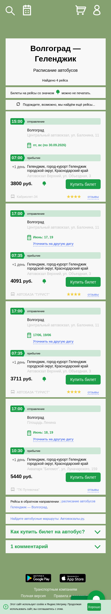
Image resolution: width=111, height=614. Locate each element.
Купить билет (83, 184)
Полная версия (33, 596)
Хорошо (94, 607)
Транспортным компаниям (55, 589)
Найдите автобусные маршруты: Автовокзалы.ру (47, 518)
